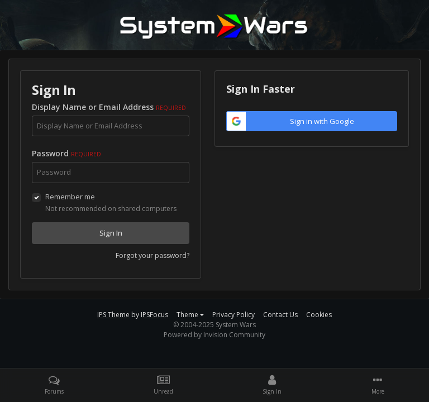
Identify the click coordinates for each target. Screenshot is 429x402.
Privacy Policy (233, 314)
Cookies (319, 314)
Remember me (70, 197)
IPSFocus (154, 314)
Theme (190, 314)
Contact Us (280, 314)
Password (66, 153)
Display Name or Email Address (109, 107)
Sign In (110, 233)
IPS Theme (113, 314)
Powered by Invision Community (214, 334)
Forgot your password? (152, 255)
